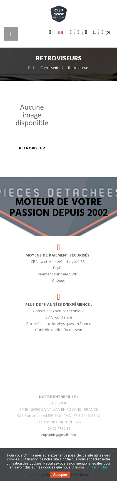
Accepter (60, 475)
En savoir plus (97, 467)
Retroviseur (32, 148)
